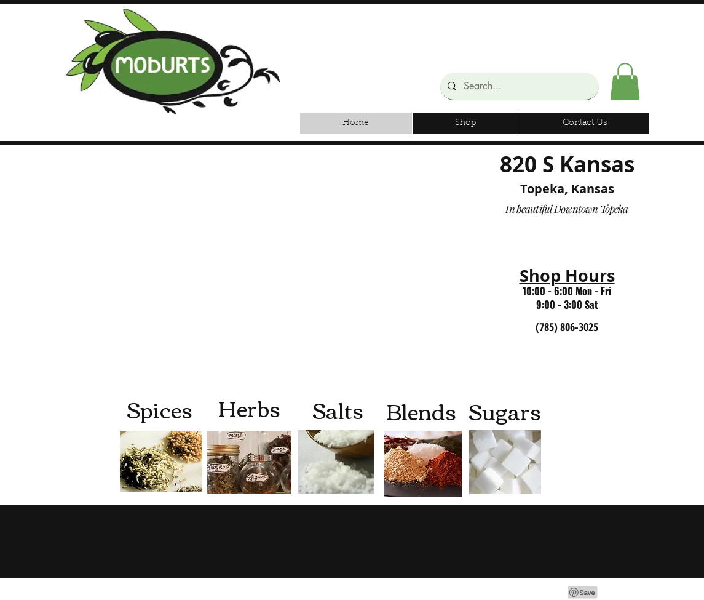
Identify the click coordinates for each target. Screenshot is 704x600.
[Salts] (338, 410)
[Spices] (159, 409)
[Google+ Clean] (633, 592)
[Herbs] (249, 408)
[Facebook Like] (561, 19)
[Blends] (421, 411)
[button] (625, 81)
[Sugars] (505, 411)
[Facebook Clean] (607, 592)
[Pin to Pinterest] (583, 592)
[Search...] (518, 86)
